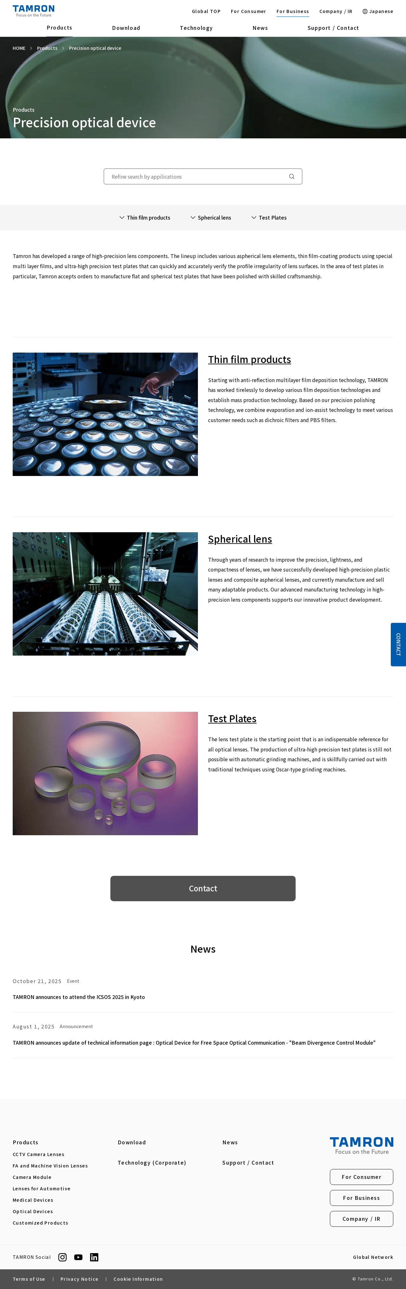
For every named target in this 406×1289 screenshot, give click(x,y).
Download (126, 27)
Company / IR (336, 11)
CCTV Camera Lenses (38, 1154)
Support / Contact (333, 27)
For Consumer (248, 11)
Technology (196, 27)
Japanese (378, 11)
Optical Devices (33, 1211)
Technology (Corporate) (152, 1162)
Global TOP (206, 11)
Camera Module (32, 1177)
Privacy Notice (80, 1279)
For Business (293, 11)
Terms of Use (29, 1279)
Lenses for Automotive (41, 1188)
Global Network (373, 1257)
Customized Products (41, 1223)
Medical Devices (33, 1200)
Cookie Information (138, 1279)
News (260, 27)
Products (60, 27)
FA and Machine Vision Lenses (50, 1165)
